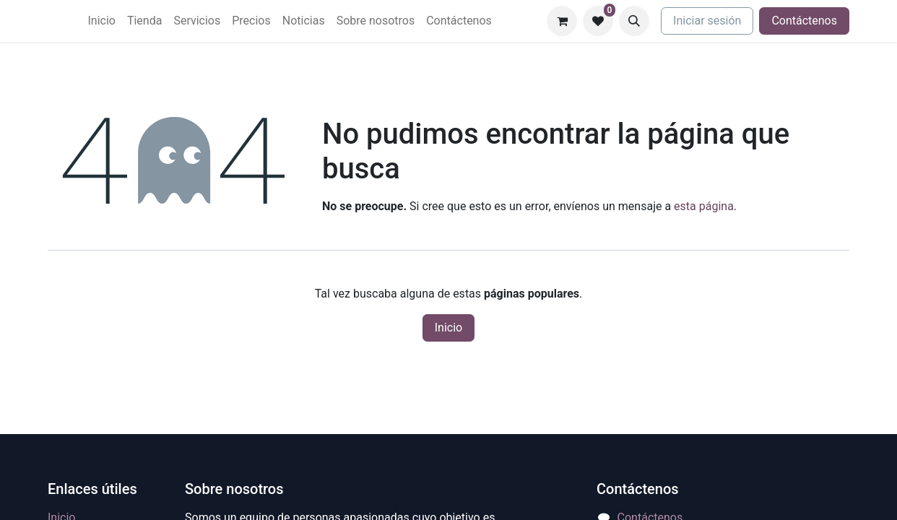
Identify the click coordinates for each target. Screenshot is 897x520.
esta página (704, 206)
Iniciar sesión (707, 20)
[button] (634, 21)
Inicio (448, 327)
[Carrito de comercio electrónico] (562, 21)
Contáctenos (804, 20)
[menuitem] (101, 20)
